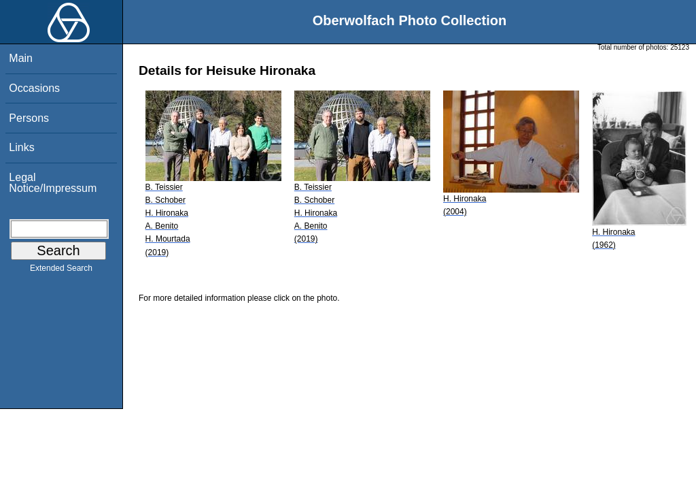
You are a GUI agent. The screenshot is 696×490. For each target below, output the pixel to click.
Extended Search (61, 271)
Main (21, 58)
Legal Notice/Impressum (53, 183)
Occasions (34, 88)
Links (21, 147)
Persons (29, 118)
